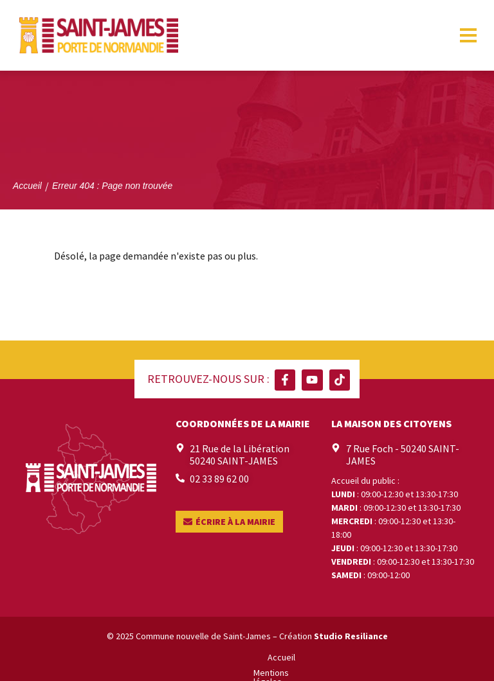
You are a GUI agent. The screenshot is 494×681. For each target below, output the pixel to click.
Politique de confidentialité (285, 657)
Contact (365, 657)
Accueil (128, 657)
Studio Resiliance (351, 636)
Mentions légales (187, 657)
